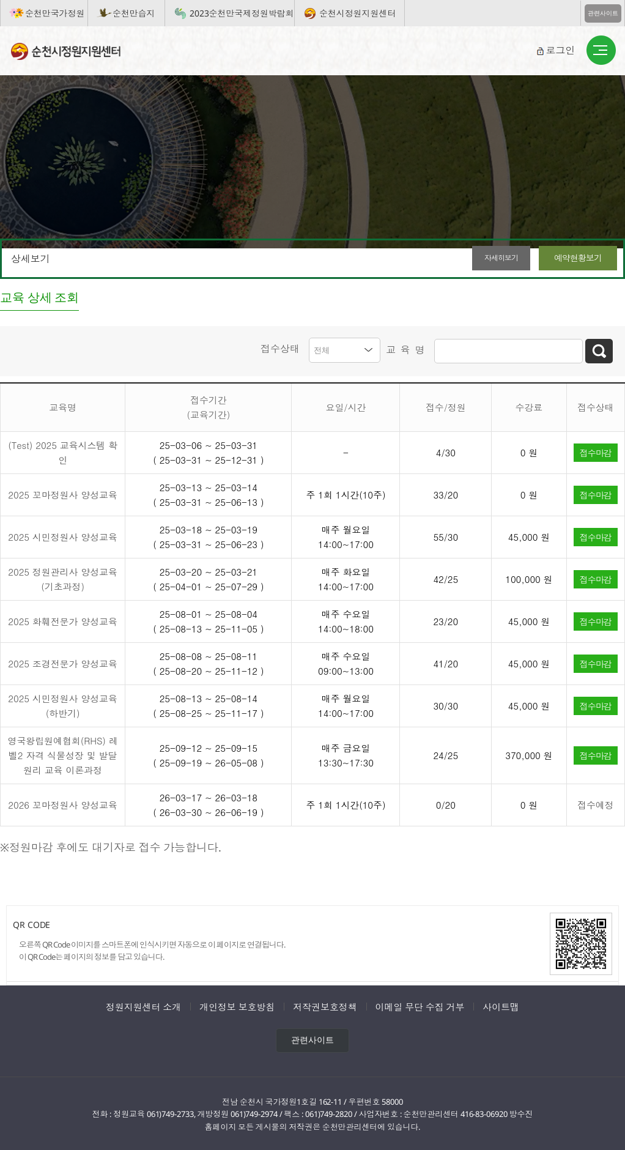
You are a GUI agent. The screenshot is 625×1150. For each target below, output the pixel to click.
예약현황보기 (573, 258)
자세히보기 (480, 258)
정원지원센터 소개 (143, 1005)
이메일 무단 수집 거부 (420, 1005)
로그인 (560, 50)
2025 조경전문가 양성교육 (62, 662)
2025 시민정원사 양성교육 (62, 535)
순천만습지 (134, 13)
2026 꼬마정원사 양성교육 (62, 803)
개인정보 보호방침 (237, 1005)
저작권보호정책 (325, 1005)
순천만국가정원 (54, 13)
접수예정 (595, 803)
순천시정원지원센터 (357, 13)
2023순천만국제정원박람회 (242, 13)
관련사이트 (603, 13)
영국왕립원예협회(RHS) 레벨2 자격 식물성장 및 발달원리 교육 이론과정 (63, 754)
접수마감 (596, 451)
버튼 (601, 50)
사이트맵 (501, 1005)
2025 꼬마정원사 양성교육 (62, 493)
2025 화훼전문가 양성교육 (62, 620)
